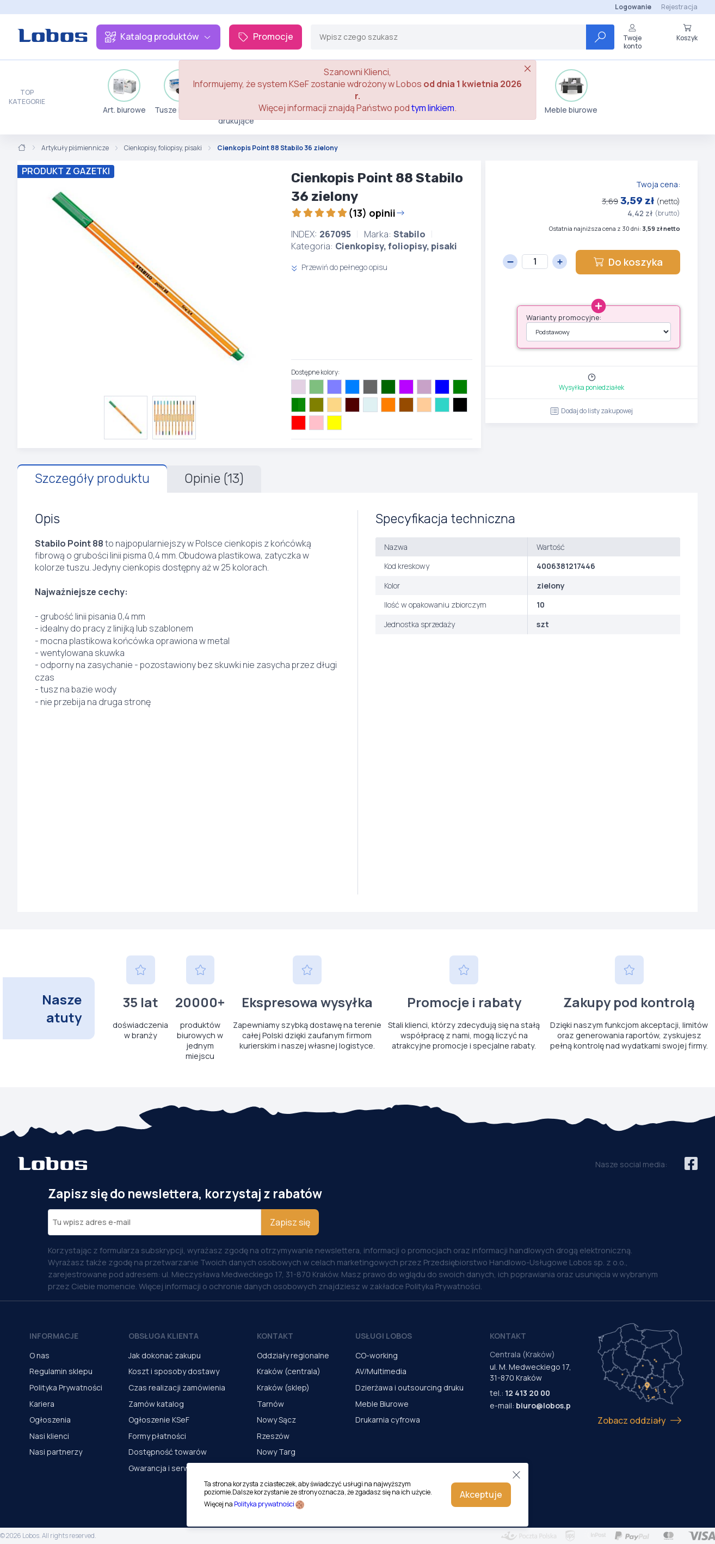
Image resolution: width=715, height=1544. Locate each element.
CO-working (376, 1355)
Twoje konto (632, 36)
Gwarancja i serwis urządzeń (179, 1468)
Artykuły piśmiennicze (75, 148)
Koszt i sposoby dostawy (173, 1371)
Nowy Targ (276, 1452)
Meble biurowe (571, 92)
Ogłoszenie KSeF (158, 1419)
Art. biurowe (124, 92)
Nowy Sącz (276, 1419)
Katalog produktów (158, 36)
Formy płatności (157, 1436)
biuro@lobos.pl (544, 1405)
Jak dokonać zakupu (164, 1355)
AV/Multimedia (380, 1371)
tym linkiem (432, 108)
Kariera (41, 1404)
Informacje (53, 1336)
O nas (39, 1355)
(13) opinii (348, 212)
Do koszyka (628, 261)
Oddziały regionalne (293, 1355)
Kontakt (275, 1336)
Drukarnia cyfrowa (387, 1419)
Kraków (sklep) (283, 1387)
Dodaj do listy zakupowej (591, 410)
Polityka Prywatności (65, 1387)
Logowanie (633, 6)
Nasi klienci (49, 1436)
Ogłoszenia (50, 1419)
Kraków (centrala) (288, 1371)
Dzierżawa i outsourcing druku (409, 1387)
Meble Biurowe (382, 1404)
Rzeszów (273, 1436)
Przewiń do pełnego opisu (339, 267)
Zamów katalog (156, 1404)
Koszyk (687, 32)
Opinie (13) (214, 478)
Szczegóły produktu (92, 478)
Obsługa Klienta (163, 1336)
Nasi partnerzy (55, 1452)
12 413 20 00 (527, 1393)
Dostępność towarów (167, 1452)
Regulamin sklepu (61, 1371)
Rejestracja (679, 6)
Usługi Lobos (383, 1336)
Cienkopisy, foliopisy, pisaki (163, 148)
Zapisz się (290, 1222)
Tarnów (270, 1404)
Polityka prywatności (264, 1504)
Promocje (265, 36)
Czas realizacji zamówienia (176, 1387)
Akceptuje (481, 1494)
